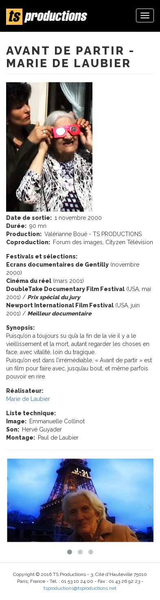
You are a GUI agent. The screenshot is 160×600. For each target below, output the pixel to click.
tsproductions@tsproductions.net (80, 588)
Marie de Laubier (28, 399)
